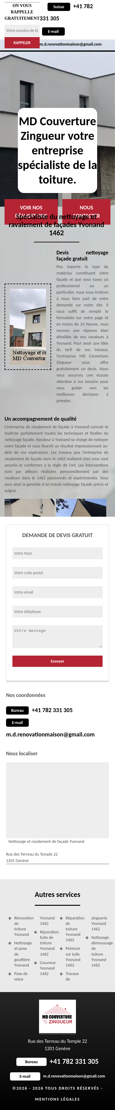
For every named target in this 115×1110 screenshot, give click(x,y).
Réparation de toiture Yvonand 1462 (73, 929)
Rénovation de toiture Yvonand (22, 926)
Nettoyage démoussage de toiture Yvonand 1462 (99, 951)
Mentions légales (57, 1099)
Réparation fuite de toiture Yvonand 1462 (47, 943)
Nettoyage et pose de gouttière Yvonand (22, 954)
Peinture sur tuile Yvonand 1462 (73, 957)
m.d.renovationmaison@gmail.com (50, 734)
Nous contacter (86, 211)
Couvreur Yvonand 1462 (47, 968)
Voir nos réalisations (31, 211)
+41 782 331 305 (52, 710)
